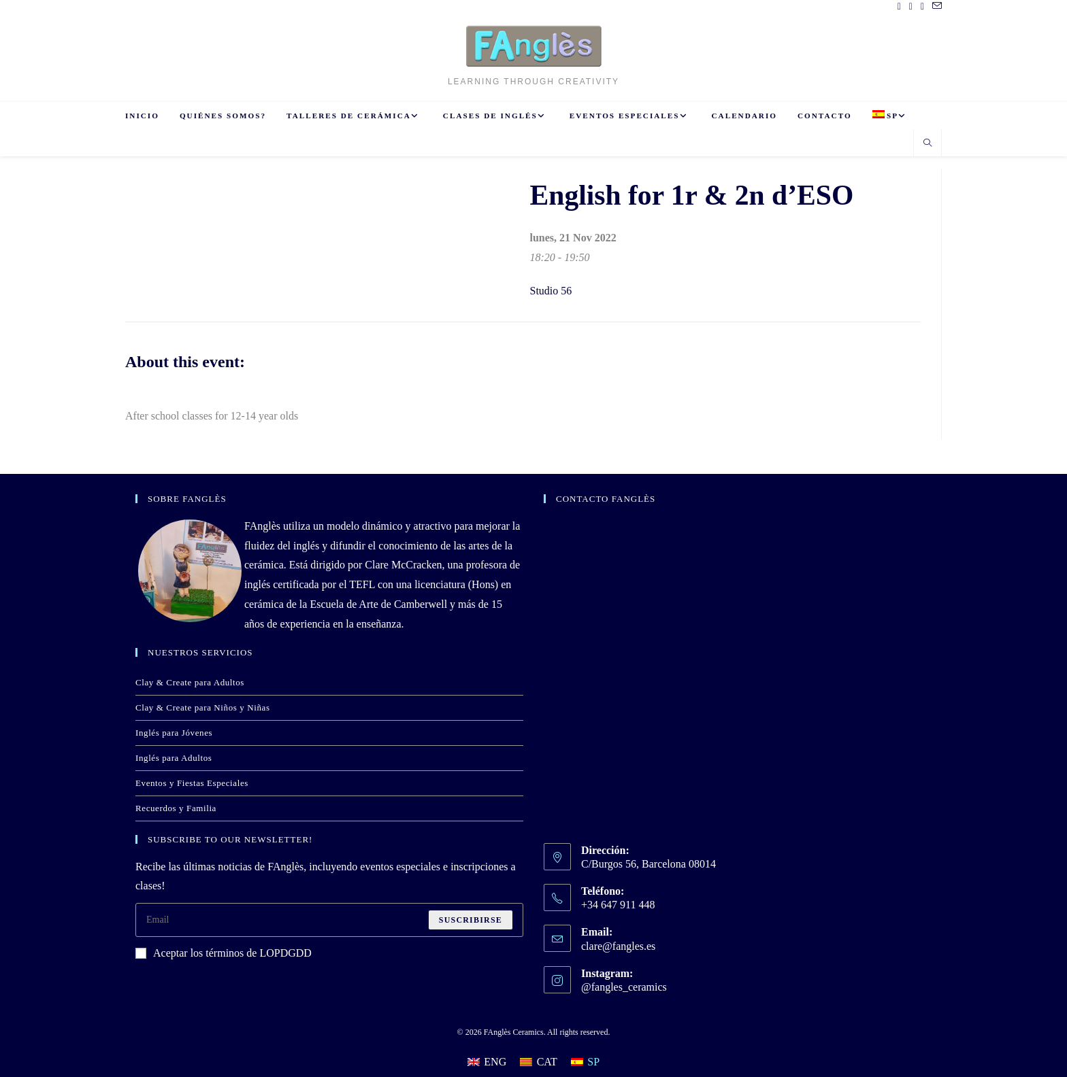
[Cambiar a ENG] (487, 1062)
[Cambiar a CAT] (538, 1062)
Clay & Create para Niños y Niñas (202, 707)
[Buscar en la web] (927, 144)
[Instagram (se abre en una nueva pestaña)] (922, 7)
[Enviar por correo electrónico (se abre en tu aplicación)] (935, 7)
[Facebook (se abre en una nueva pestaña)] (899, 7)
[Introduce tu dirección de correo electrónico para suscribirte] (329, 920)
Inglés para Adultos (173, 758)
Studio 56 (551, 290)
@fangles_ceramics (624, 987)
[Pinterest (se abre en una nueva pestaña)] (911, 7)
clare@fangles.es (618, 946)
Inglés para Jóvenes (173, 733)
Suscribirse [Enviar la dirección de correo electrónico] (470, 920)
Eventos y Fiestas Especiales (191, 783)
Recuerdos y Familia (175, 808)
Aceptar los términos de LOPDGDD (223, 953)
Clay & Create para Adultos (189, 682)
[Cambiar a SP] (585, 1062)
